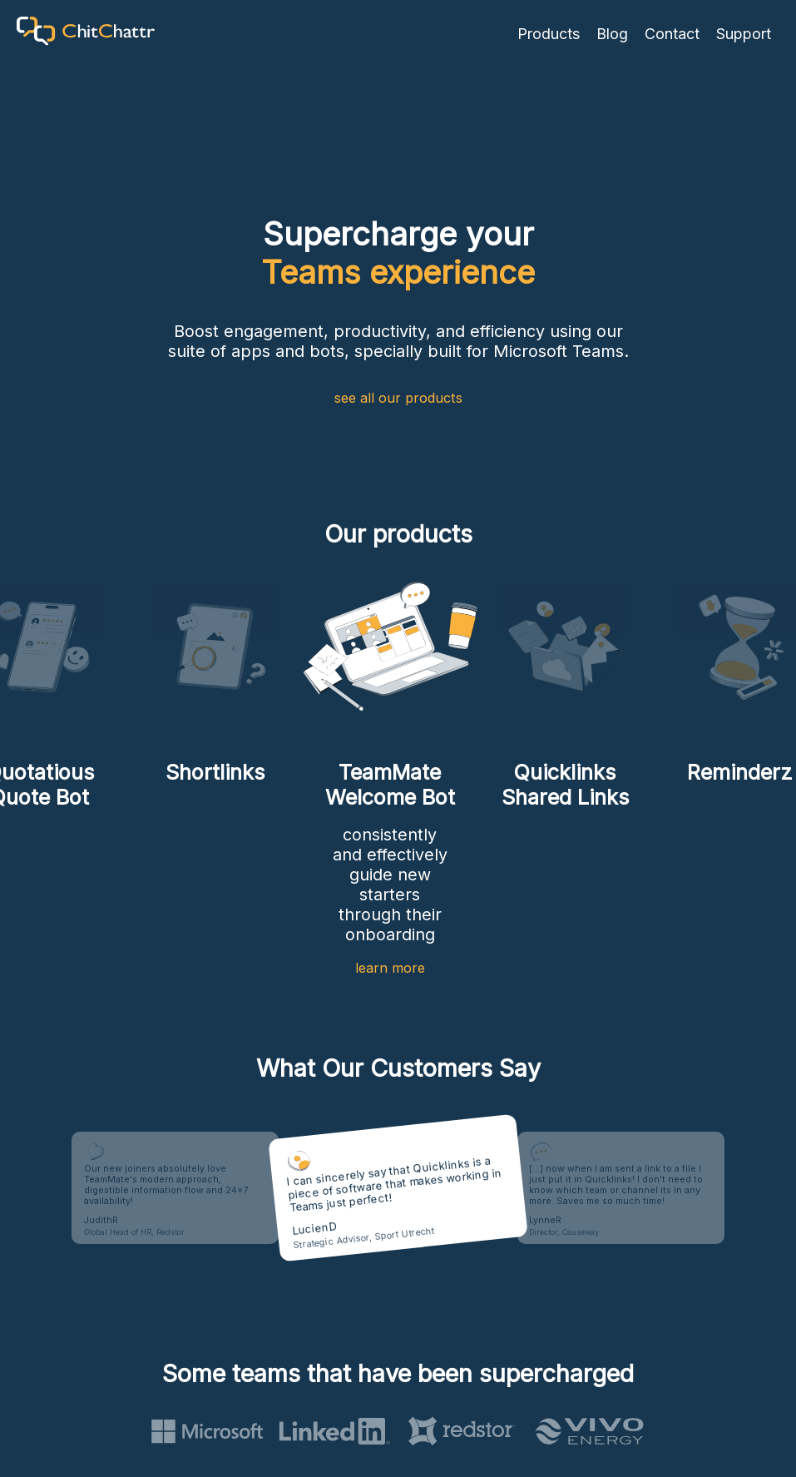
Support (743, 33)
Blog (612, 33)
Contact (672, 33)
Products (548, 33)
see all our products (398, 397)
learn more (390, 967)
